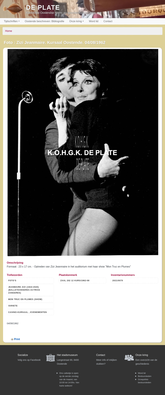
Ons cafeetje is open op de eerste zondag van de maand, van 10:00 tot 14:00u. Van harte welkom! (69, 379)
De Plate (43, 7)
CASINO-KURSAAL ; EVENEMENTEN (27, 312)
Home (8, 31)
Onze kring (75, 21)
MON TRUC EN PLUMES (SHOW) (25, 299)
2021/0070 (117, 280)
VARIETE (13, 306)
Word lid (93, 21)
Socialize (23, 355)
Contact (107, 21)
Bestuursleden (144, 376)
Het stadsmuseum (67, 355)
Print (17, 339)
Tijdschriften (11, 21)
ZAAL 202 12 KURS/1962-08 (74, 280)
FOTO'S (12, 280)
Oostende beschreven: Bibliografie (44, 21)
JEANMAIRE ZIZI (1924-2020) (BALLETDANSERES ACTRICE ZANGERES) (24, 290)
